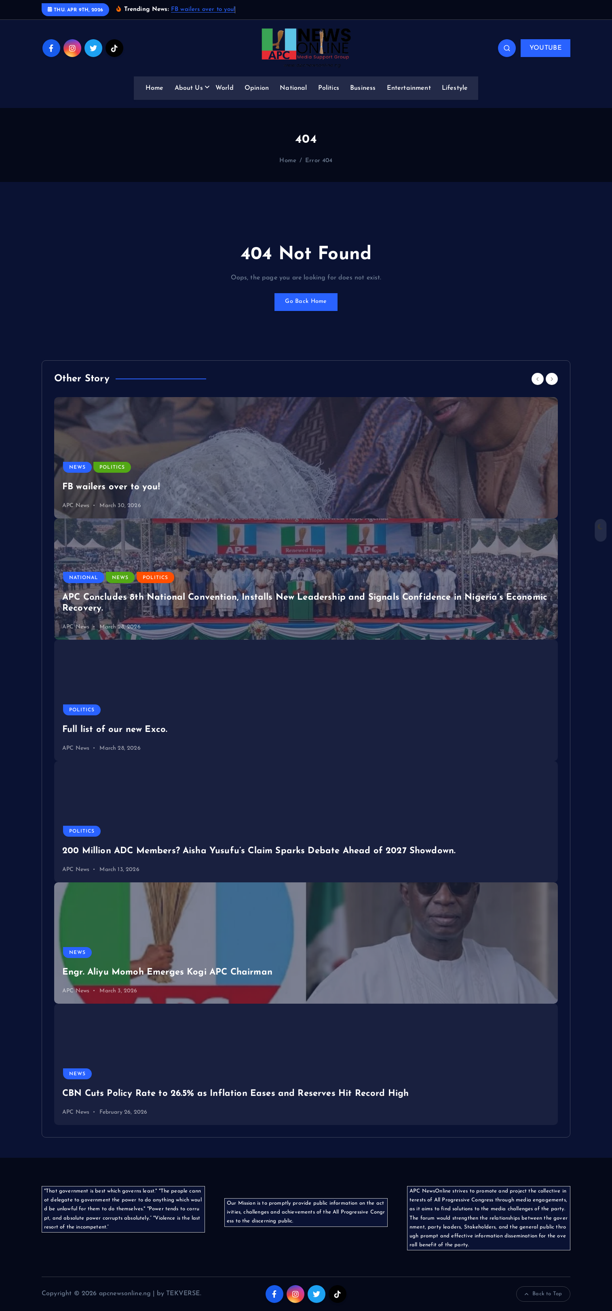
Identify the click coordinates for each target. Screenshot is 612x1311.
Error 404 (318, 161)
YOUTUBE (545, 48)
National (293, 88)
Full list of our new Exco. (114, 729)
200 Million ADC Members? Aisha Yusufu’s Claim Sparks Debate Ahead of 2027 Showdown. (259, 851)
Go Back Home (306, 302)
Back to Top (543, 1294)
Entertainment (409, 88)
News (77, 467)
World (224, 88)
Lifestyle (455, 88)
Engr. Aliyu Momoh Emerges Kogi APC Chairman (167, 972)
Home (155, 88)
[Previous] (538, 379)
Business (363, 88)
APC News (75, 506)
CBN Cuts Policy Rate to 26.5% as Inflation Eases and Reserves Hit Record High (235, 1093)
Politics (328, 88)
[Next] (552, 379)
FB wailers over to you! (203, 9)
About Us (189, 88)
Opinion (257, 88)
